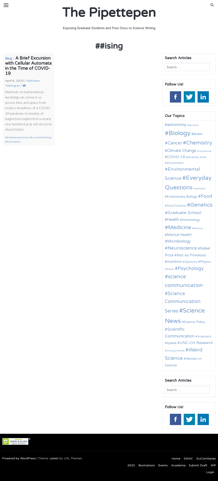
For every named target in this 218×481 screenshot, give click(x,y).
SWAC (188, 458)
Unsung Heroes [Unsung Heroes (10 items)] (175, 350)
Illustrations (146, 465)
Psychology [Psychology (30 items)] (191, 268)
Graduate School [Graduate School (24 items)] (184, 212)
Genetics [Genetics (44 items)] (201, 204)
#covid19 (36, 137)
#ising (47, 137)
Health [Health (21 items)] (173, 219)
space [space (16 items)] (171, 343)
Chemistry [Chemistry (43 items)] (199, 143)
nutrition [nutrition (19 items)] (174, 261)
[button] (212, 5)
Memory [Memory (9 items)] (198, 228)
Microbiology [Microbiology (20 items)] (179, 241)
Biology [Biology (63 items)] (180, 133)
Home (176, 458)
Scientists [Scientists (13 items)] (204, 336)
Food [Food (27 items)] (206, 196)
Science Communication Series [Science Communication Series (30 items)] (183, 302)
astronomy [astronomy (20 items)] (176, 124)
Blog (8, 58)
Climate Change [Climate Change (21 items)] (181, 150)
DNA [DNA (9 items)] (204, 157)
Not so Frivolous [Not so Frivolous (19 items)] (191, 255)
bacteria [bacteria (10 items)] (193, 125)
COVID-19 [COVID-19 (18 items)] (176, 157)
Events (163, 465)
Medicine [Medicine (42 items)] (179, 227)
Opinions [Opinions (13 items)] (191, 262)
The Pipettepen (109, 12)
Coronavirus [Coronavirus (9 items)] (205, 151)
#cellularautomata (18, 137)
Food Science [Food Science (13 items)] (176, 205)
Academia (178, 465)
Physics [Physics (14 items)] (205, 262)
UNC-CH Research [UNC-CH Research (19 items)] (196, 343)
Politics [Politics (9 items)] (170, 269)
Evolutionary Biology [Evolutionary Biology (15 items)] (182, 196)
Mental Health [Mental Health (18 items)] (179, 235)
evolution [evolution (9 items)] (200, 188)
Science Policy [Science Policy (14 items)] (194, 322)
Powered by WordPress (19, 458)
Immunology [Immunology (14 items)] (191, 220)
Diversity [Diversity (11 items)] (193, 157)
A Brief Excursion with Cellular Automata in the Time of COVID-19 (28, 66)
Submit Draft (198, 465)
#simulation (14, 141)
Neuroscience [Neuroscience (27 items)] (182, 248)
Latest (54, 458)
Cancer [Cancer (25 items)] (175, 143)
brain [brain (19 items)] (198, 134)
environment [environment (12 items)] (175, 163)
